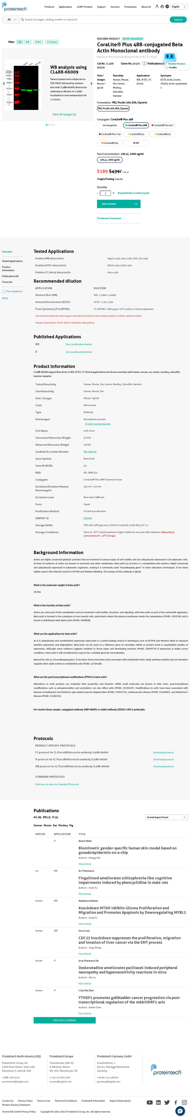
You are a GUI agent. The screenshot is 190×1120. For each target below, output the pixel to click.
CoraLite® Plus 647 (162, 125)
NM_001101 (90, 451)
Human (38, 825)
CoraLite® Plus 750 (110, 134)
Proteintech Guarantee (109, 218)
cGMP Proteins (84, 6)
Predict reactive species (97, 424)
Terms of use (43, 1100)
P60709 (88, 518)
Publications (155, 63)
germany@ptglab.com (108, 1081)
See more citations (64, 1020)
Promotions (130, 6)
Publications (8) (10, 276)
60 (85, 465)
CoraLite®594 (109, 143)
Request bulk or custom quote (133, 193)
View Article (85, 864)
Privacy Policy (25, 1100)
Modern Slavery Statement (16, 1104)
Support (101, 6)
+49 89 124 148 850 (107, 1077)
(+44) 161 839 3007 (60, 1077)
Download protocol (163, 752)
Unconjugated (110, 125)
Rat (55, 825)
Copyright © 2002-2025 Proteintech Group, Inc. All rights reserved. (75, 1111)
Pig (71, 825)
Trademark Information (93, 1100)
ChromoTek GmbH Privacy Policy (19, 1111)
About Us (146, 6)
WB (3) (47, 817)
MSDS (5, 298)
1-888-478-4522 (11, 1077)
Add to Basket (109, 203)
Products (49, 6)
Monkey (63, 825)
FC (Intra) (52, 42)
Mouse (47, 825)
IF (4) (55, 817)
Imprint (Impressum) (120, 1100)
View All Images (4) (64, 114)
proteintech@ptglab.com (15, 1081)
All (19, 42)
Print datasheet (12, 291)
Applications (65, 6)
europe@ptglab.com (60, 1081)
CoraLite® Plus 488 (136, 125)
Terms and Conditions (66, 1100)
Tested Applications (12, 261)
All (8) (37, 817)
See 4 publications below (79, 352)
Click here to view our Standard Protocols (57, 784)
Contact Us (7, 1100)
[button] (180, 1111)
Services (115, 6)
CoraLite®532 (136, 134)
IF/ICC (38, 42)
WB (27, 42)
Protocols (7, 282)
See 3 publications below (79, 344)
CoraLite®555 (162, 134)
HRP (136, 143)
